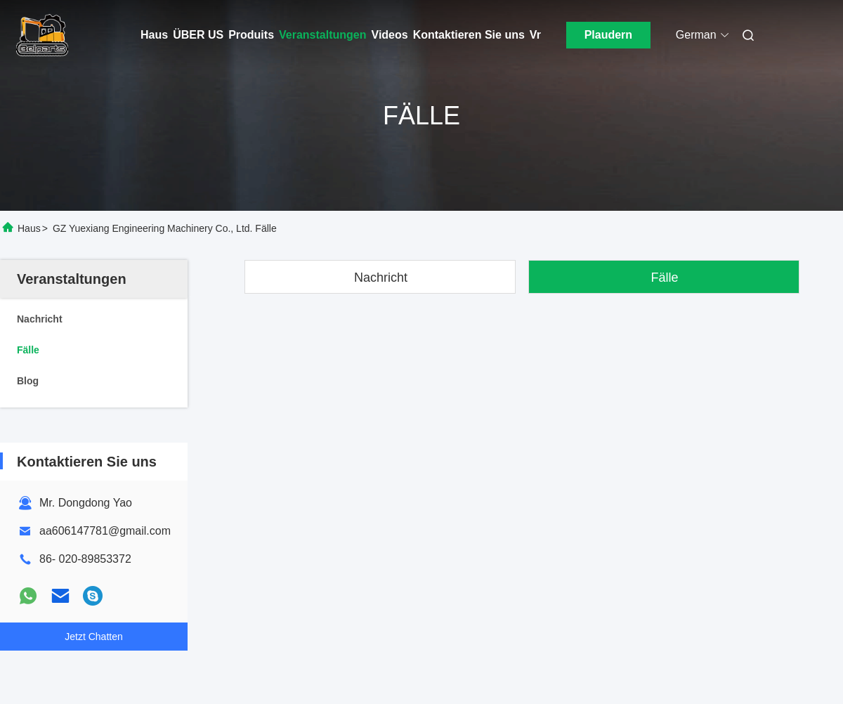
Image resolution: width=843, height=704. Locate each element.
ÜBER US (198, 35)
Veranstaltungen (322, 35)
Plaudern (608, 35)
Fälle (664, 277)
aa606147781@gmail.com (105, 531)
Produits (251, 35)
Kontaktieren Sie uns (469, 35)
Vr (535, 35)
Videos (390, 35)
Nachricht (380, 277)
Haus (154, 35)
